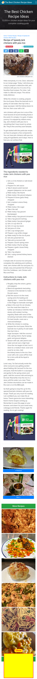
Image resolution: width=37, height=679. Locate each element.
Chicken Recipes (12, 36)
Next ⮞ (18, 497)
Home (5, 36)
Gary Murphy (9, 46)
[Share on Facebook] (11, 50)
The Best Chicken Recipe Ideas (17, 2)
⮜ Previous (18, 470)
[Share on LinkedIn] (16, 50)
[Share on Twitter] (6, 50)
